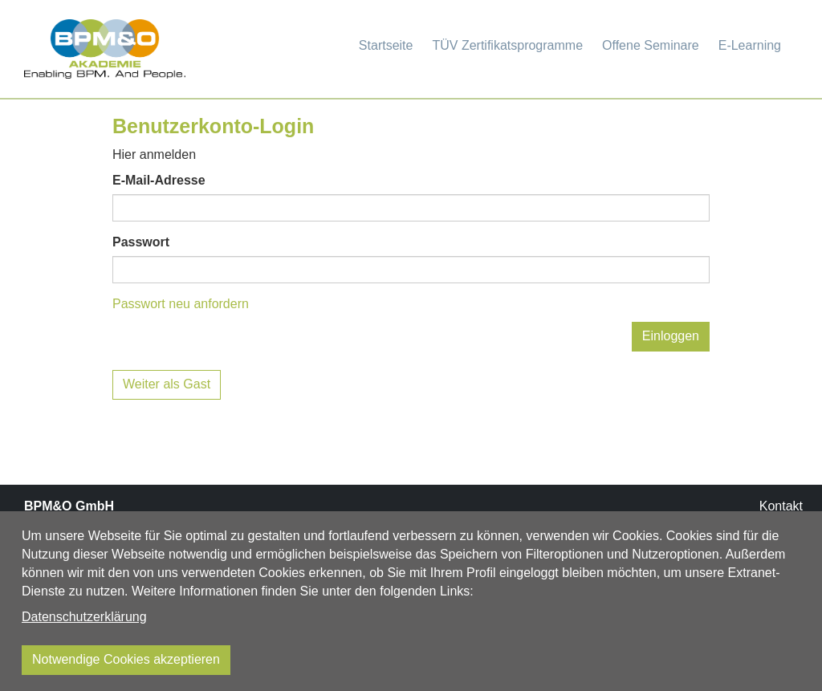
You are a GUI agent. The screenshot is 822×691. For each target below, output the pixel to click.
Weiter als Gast (166, 384)
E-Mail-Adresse (159, 180)
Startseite (386, 45)
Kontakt (781, 506)
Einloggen (670, 336)
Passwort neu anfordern (180, 304)
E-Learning (749, 45)
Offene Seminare (650, 45)
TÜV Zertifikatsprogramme (507, 45)
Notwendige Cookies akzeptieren (126, 659)
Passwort (140, 242)
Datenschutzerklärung (84, 617)
